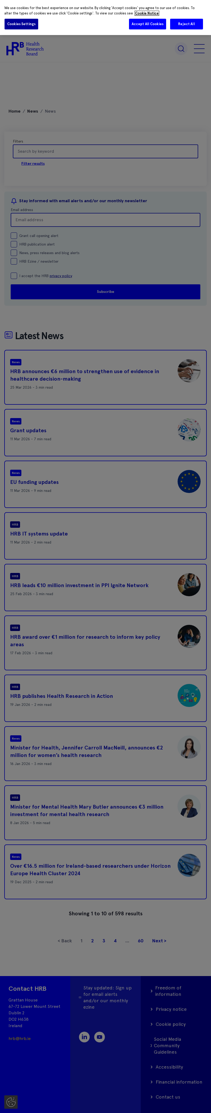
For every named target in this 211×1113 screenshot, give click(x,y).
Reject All (186, 24)
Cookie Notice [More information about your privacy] (147, 13)
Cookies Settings (21, 24)
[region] (105, 17)
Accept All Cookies (147, 24)
